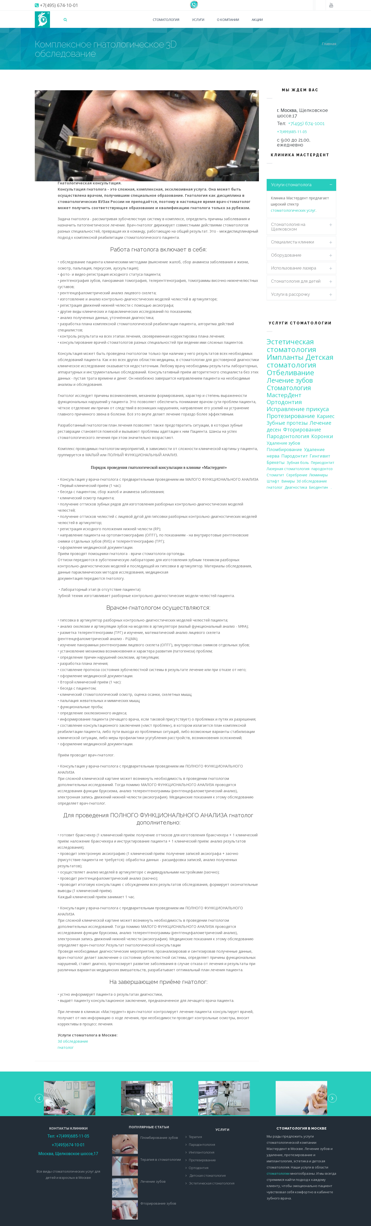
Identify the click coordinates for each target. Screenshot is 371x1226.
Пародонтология (288, 436)
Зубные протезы (287, 422)
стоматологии (278, 1173)
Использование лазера (293, 268)
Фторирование (302, 429)
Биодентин (318, 487)
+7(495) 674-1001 (306, 123)
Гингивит (320, 456)
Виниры (288, 481)
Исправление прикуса (298, 409)
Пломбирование (284, 449)
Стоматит (275, 474)
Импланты (285, 357)
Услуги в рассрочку (290, 294)
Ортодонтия (284, 402)
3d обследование (73, 1041)
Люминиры (318, 474)
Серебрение (296, 474)
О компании (228, 19)
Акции (257, 19)
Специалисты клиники (292, 242)
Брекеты (276, 462)
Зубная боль (298, 462)
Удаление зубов (283, 443)
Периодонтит (322, 462)
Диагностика (296, 487)
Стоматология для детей (296, 281)
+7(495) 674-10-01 (59, 5)
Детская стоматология (300, 361)
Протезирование (291, 416)
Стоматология (166, 19)
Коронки (322, 436)
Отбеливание (290, 372)
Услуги (198, 19)
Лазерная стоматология (288, 468)
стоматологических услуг (293, 210)
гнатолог (66, 1047)
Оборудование (286, 255)
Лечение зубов (290, 380)
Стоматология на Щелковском (288, 227)
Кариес (325, 416)
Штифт (273, 481)
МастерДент (284, 395)
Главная (329, 43)
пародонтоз (322, 468)
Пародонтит (294, 456)
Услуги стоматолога (291, 184)
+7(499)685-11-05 (292, 131)
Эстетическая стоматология (291, 345)
